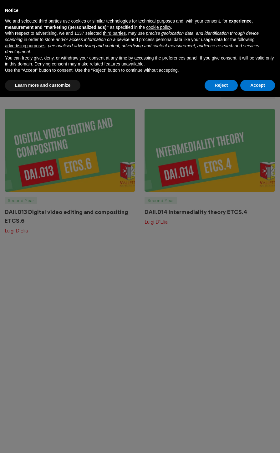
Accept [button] (257, 440)
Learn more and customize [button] (42, 440)
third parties (114, 389)
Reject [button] (221, 440)
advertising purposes (25, 401)
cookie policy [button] (158, 383)
